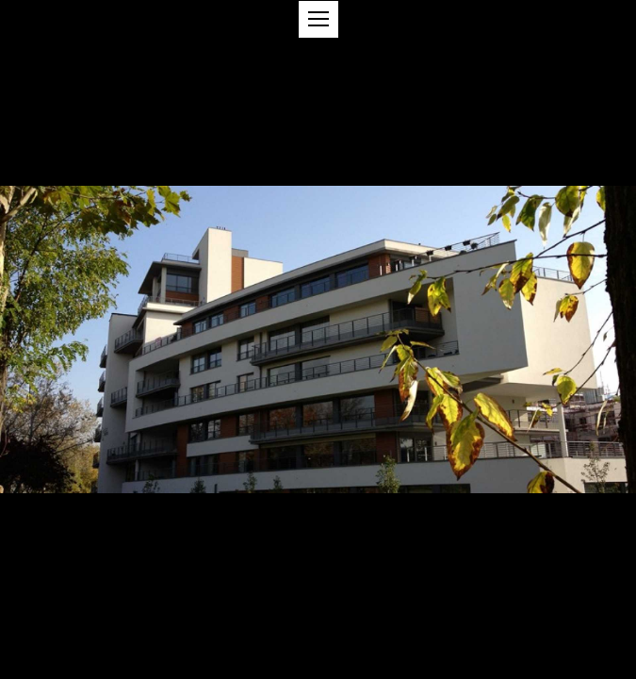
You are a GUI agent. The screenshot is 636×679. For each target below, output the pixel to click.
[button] (318, 19)
